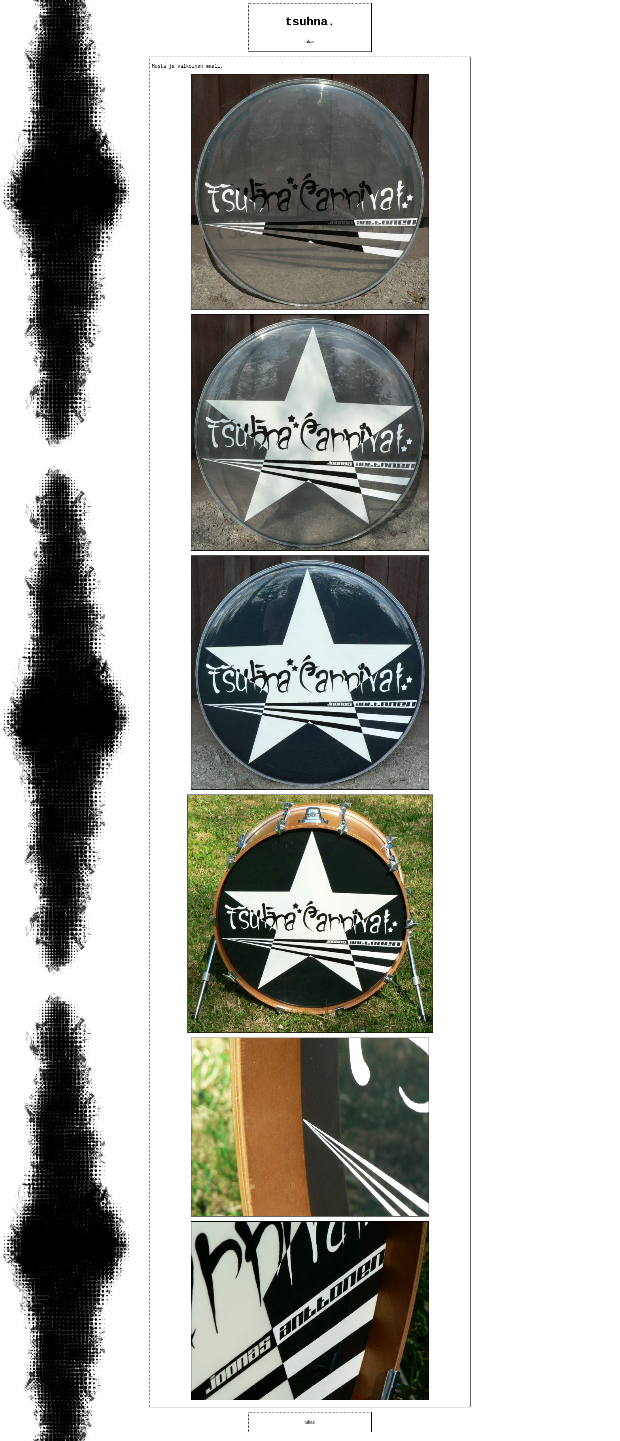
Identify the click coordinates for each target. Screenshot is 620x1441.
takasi (310, 44)
